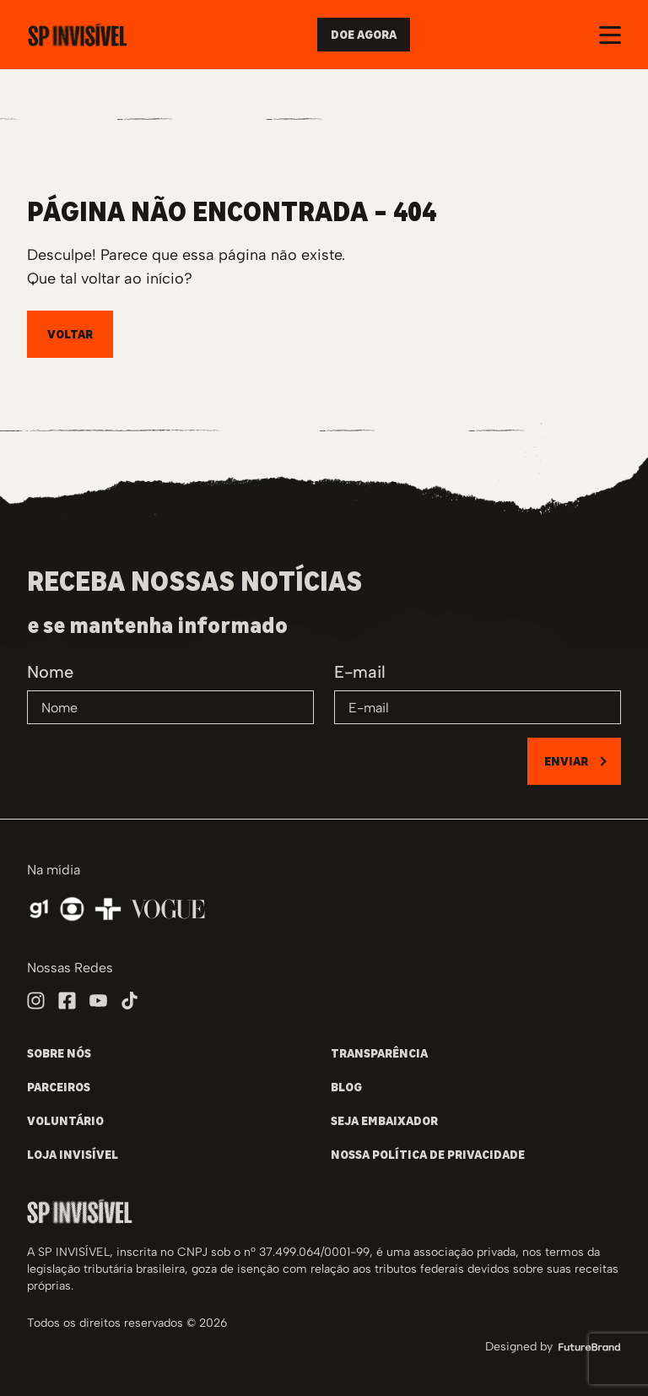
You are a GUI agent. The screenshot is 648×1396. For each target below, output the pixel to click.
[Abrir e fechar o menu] (610, 35)
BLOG (346, 1087)
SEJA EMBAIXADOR (384, 1121)
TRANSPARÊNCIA (379, 1053)
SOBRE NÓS (59, 1053)
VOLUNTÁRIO (65, 1121)
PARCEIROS (58, 1087)
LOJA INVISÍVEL (72, 1154)
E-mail (360, 672)
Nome (50, 672)
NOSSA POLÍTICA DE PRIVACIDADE (428, 1154)
